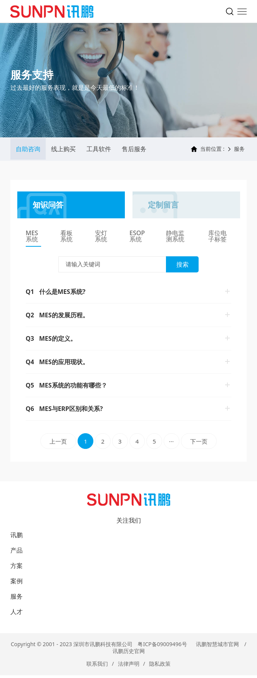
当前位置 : (207, 149)
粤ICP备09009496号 (162, 646)
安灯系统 (101, 237)
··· (174, 443)
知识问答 (48, 205)
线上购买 (63, 150)
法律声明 (128, 666)
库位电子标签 (217, 237)
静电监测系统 (175, 237)
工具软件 (98, 150)
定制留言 (163, 205)
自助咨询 (28, 150)
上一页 (51, 443)
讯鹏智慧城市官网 (217, 646)
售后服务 (134, 150)
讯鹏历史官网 (129, 653)
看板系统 (66, 237)
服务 (239, 149)
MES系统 (32, 237)
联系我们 (97, 666)
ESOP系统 (137, 237)
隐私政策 (160, 666)
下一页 (206, 443)
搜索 (182, 265)
